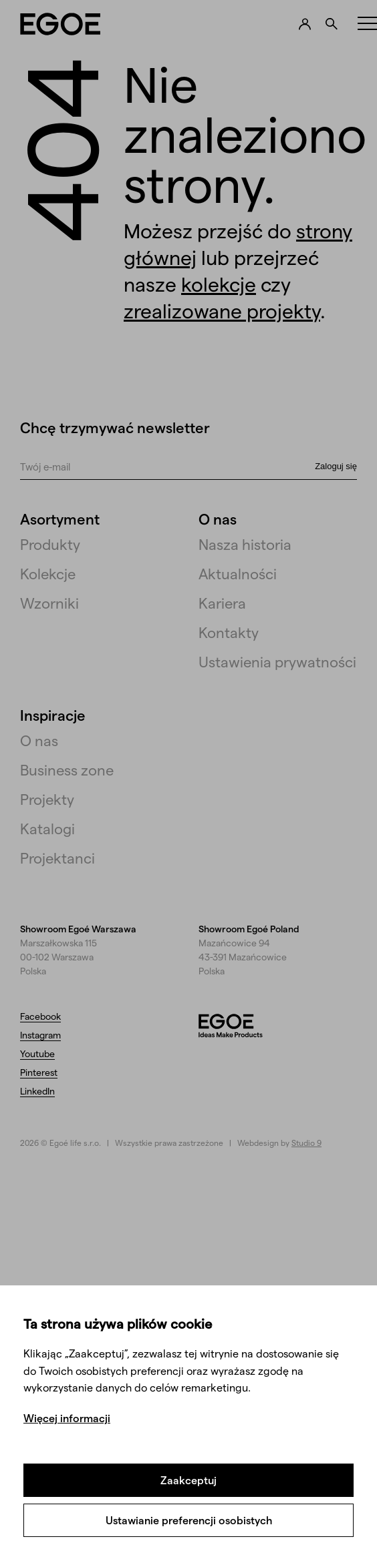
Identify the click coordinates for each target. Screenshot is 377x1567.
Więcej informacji (66, 1418)
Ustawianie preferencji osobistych (189, 1520)
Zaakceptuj (188, 1480)
